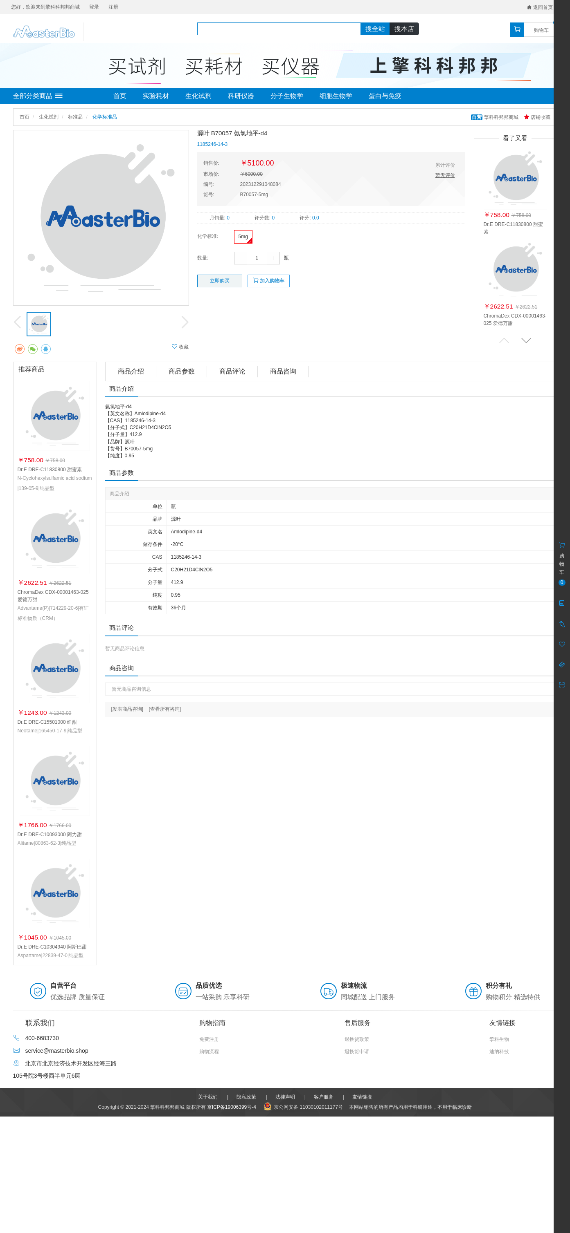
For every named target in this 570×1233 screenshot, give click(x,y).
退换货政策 (357, 1039)
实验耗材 (156, 95)
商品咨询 (283, 371)
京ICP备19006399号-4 (231, 1107)
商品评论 (232, 371)
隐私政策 (246, 1097)
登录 (94, 7)
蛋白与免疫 (385, 95)
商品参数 (182, 371)
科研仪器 (241, 95)
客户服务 (323, 1097)
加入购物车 (268, 280)
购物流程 (209, 1051)
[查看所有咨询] (165, 709)
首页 (119, 95)
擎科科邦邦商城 (495, 117)
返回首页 (540, 7)
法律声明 (285, 1097)
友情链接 (362, 1097)
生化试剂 (198, 95)
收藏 (180, 347)
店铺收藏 (537, 117)
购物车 (541, 30)
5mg (243, 236)
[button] (526, 340)
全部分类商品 (38, 96)
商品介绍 (131, 371)
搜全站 (375, 28)
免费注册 (209, 1039)
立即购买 (220, 281)
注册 (113, 7)
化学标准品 (104, 117)
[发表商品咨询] (127, 709)
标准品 (75, 117)
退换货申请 (357, 1051)
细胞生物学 (336, 95)
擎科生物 (499, 1039)
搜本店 (404, 28)
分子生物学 (286, 95)
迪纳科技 (499, 1051)
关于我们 (208, 1097)
